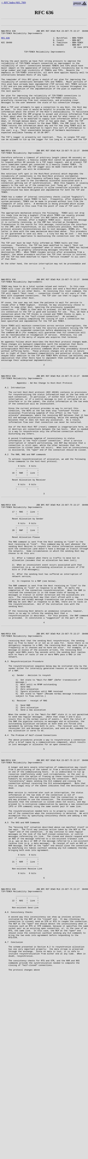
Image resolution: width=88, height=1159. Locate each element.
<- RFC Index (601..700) (13, 2)
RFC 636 (5, 40)
